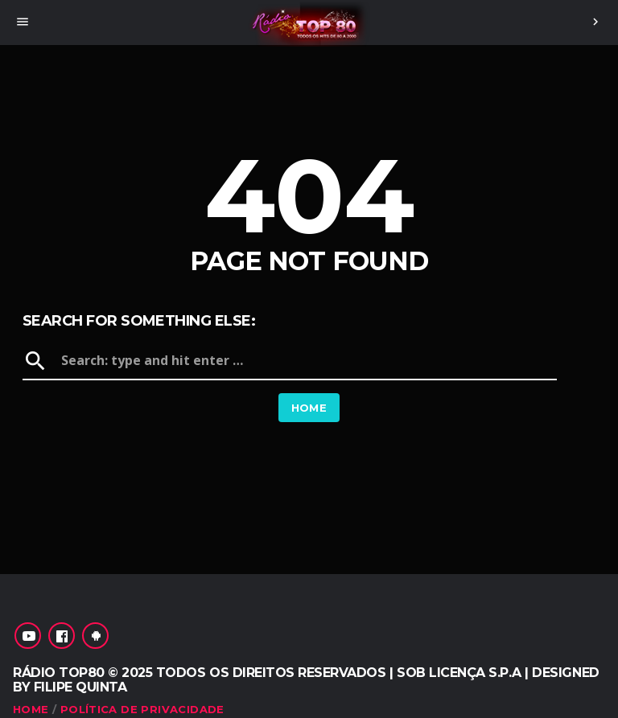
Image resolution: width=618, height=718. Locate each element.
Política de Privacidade (142, 709)
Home (309, 407)
